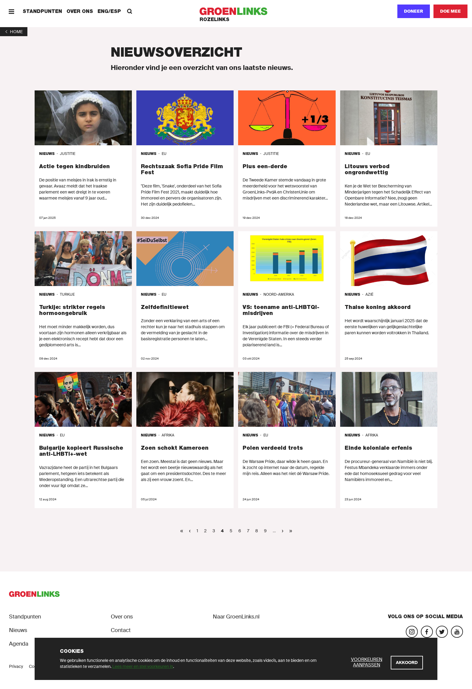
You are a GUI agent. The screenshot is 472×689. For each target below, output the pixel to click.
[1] (13, 31)
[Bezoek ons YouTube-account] (457, 632)
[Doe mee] (450, 11)
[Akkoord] (407, 662)
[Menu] (11, 11)
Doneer (413, 11)
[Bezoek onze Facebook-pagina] (427, 632)
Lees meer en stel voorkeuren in (142, 666)
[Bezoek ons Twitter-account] (442, 632)
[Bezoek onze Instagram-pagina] (412, 632)
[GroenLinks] (236, 11)
